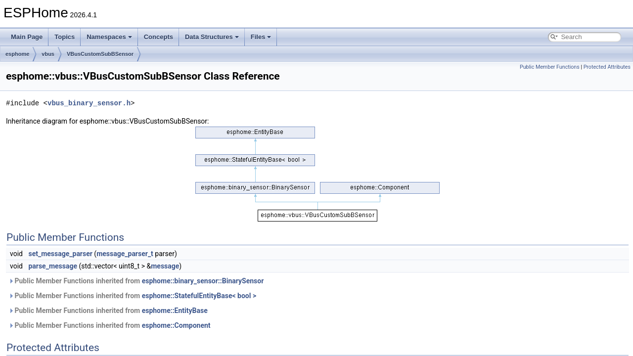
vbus (48, 54)
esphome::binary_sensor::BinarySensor (203, 281)
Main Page (27, 37)
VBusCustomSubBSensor (100, 54)
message (165, 266)
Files (261, 37)
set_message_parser (60, 254)
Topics (64, 37)
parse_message (52, 266)
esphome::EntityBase (175, 310)
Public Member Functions (550, 67)
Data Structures (212, 37)
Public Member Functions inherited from (136, 281)
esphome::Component (176, 325)
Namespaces (109, 37)
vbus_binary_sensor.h (89, 103)
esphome (17, 54)
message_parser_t (124, 254)
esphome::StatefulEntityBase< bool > (199, 296)
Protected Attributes (607, 67)
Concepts (158, 37)
